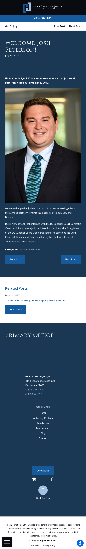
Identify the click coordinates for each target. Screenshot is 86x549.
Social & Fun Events (29, 249)
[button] (80, 543)
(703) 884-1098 (43, 18)
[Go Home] (7, 26)
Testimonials (43, 428)
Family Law (43, 423)
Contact (43, 438)
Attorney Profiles (43, 418)
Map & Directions (34, 389)
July (15, 26)
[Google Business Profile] (34, 479)
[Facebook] (52, 479)
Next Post (70, 259)
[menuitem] (43, 413)
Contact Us (43, 470)
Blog (43, 433)
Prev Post (15, 259)
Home (43, 412)
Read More (16, 309)
